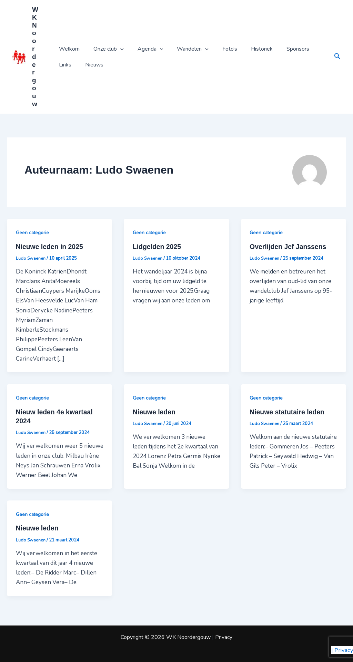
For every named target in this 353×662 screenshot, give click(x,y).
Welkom (68, 49)
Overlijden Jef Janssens (289, 247)
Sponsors (280, 49)
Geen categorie (33, 232)
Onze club (104, 49)
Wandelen (183, 49)
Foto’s (217, 49)
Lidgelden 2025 (158, 247)
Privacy (223, 637)
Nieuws (67, 65)
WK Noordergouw (35, 56)
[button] (337, 57)
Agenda (144, 49)
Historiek (247, 49)
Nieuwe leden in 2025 (50, 247)
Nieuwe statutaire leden (288, 412)
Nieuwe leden (155, 412)
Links (308, 49)
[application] (116, 49)
